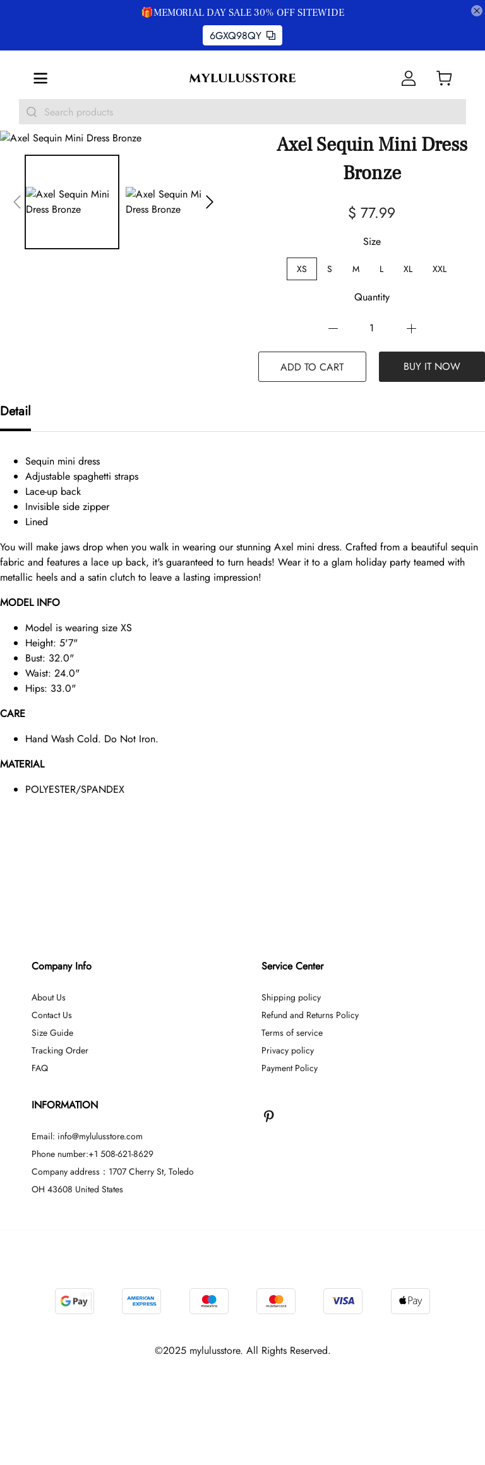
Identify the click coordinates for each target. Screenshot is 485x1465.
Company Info (62, 966)
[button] (17, 202)
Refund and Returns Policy (310, 1015)
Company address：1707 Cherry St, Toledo (113, 1171)
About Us (49, 997)
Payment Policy (289, 1068)
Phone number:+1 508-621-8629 (92, 1154)
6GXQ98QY (242, 35)
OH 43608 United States (77, 1189)
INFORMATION (65, 1105)
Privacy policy (287, 1050)
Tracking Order (60, 1050)
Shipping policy (291, 997)
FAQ (40, 1068)
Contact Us (52, 1015)
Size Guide (52, 1032)
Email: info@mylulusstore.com (87, 1136)
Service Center (292, 966)
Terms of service (292, 1032)
